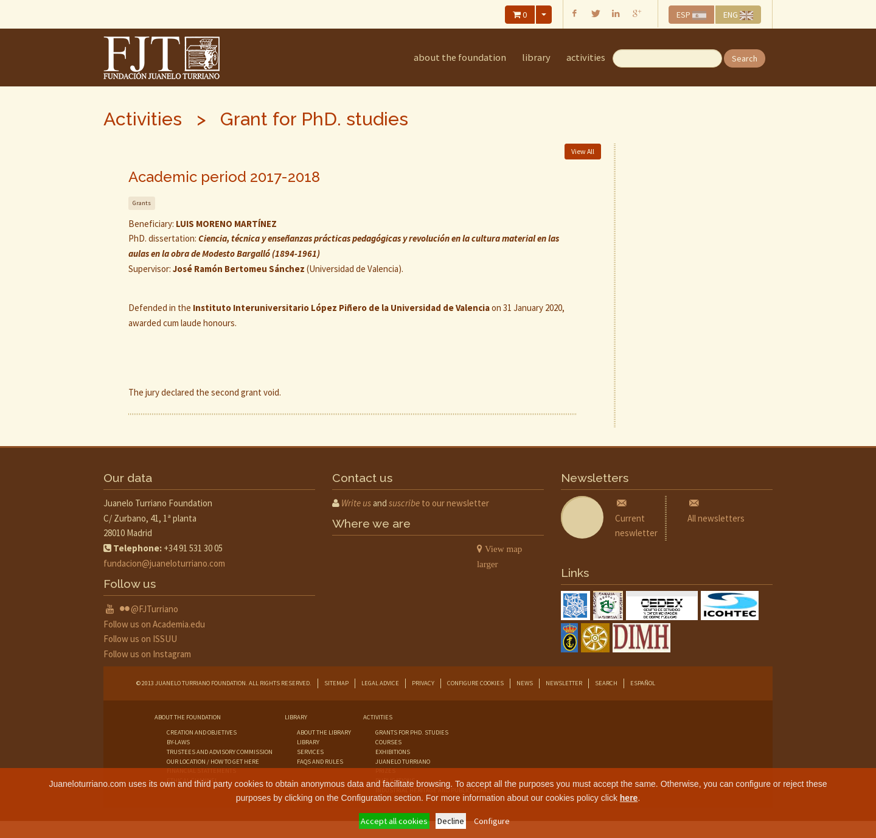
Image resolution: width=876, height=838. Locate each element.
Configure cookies (475, 683)
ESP (691, 14)
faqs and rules (320, 762)
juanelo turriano (402, 762)
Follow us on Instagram (147, 654)
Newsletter (564, 683)
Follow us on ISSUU (140, 638)
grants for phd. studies (411, 732)
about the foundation (460, 57)
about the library (324, 732)
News (524, 683)
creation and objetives (202, 732)
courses (388, 742)
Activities (585, 57)
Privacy (423, 683)
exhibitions (392, 752)
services (310, 752)
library (536, 57)
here (629, 798)
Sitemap (336, 683)
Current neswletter (636, 518)
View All (582, 151)
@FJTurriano (154, 609)
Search (744, 58)
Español (642, 683)
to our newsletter (439, 503)
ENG (738, 14)
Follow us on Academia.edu (154, 624)
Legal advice (380, 683)
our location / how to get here (213, 762)
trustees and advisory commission (220, 752)
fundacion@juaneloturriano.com (164, 563)
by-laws (178, 742)
